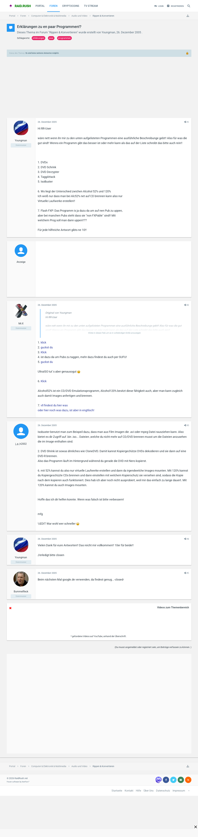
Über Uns (149, 790)
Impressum (179, 790)
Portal (40, 5)
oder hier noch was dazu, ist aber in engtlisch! (66, 410)
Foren (53, 5)
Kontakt (129, 790)
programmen (64, 38)
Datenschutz (163, 790)
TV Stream (91, 5)
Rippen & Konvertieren (63, 32)
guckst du (47, 347)
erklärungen (38, 38)
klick (43, 342)
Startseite (117, 790)
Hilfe (138, 790)
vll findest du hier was (54, 405)
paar (51, 38)
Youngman (108, 32)
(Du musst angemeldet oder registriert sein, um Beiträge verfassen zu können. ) (153, 647)
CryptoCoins (70, 5)
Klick (44, 352)
